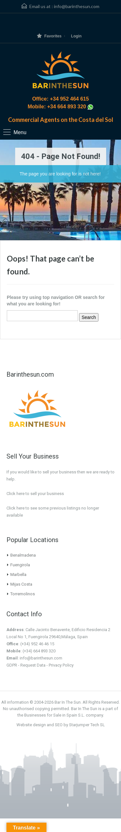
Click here (15, 508)
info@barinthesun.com (76, 6)
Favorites (49, 36)
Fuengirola (20, 564)
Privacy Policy (61, 665)
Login (76, 36)
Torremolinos (22, 593)
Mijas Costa (21, 584)
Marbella (18, 574)
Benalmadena (23, 555)
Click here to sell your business (35, 493)
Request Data (32, 665)
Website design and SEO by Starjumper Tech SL (60, 724)
